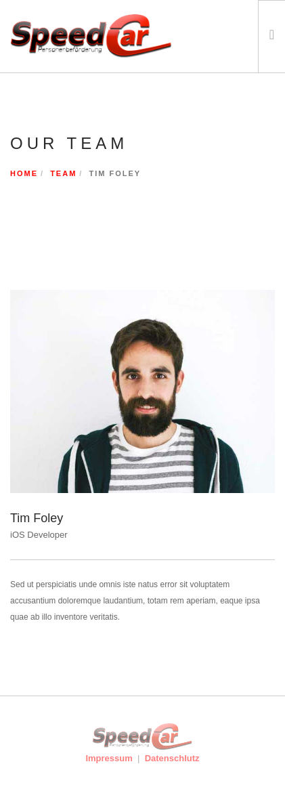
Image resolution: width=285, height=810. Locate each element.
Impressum (108, 758)
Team (63, 173)
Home (24, 173)
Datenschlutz (172, 758)
